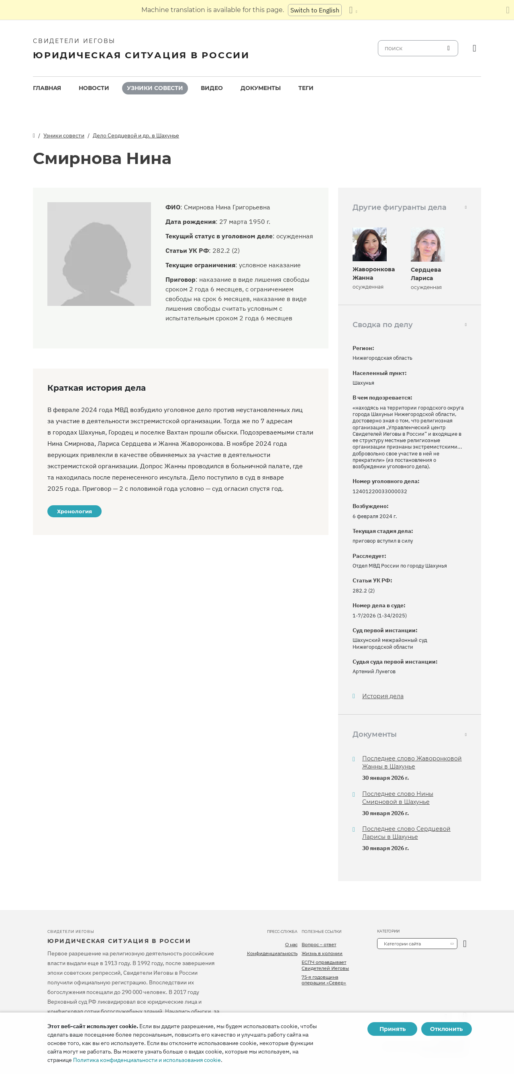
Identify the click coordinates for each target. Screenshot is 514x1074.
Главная (47, 88)
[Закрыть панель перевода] (508, 10)
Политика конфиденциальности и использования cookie (147, 1060)
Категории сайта (402, 944)
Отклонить (446, 1029)
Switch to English (314, 10)
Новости (94, 88)
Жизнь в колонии (322, 953)
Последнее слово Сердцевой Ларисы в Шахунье (406, 832)
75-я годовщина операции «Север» (324, 980)
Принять (392, 1029)
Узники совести (155, 88)
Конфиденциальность (272, 953)
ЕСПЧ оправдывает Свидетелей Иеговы (325, 965)
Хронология (74, 511)
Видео (212, 88)
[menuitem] (47, 88)
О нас (291, 944)
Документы (261, 88)
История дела (383, 696)
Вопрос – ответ (319, 944)
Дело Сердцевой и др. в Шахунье (136, 135)
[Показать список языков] (353, 10)
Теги (306, 88)
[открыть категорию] (465, 943)
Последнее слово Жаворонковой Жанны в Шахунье (412, 762)
